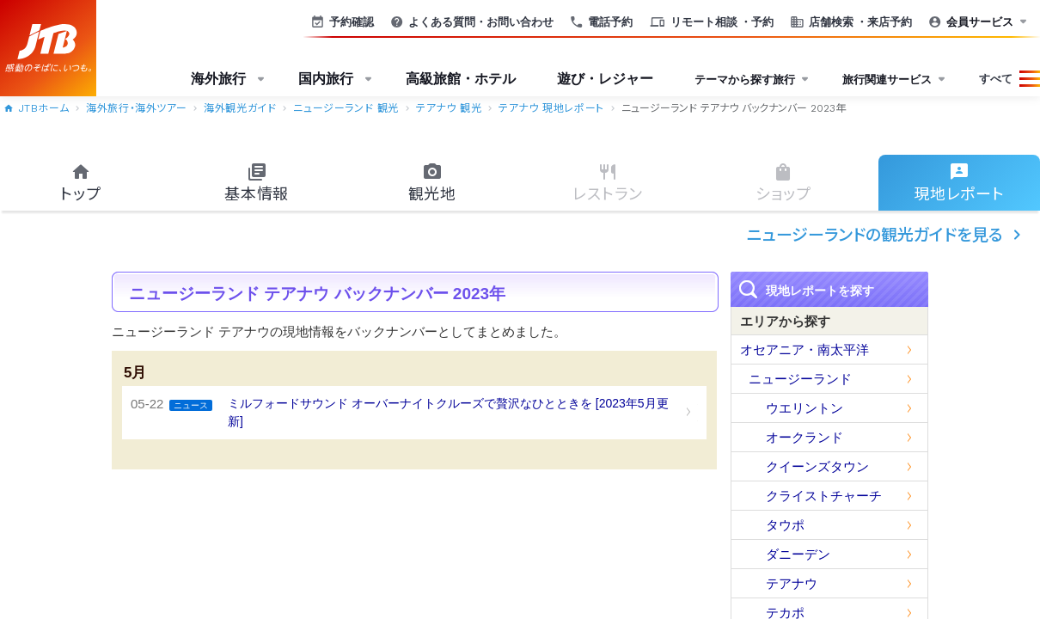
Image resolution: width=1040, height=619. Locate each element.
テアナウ (791, 583)
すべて (995, 78)
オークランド (804, 437)
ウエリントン (804, 408)
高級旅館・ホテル (461, 78)
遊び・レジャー (605, 78)
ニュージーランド (800, 378)
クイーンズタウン (817, 466)
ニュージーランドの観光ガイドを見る (887, 234)
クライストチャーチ (824, 495)
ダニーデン (798, 554)
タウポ (785, 525)
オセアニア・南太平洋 (804, 349)
